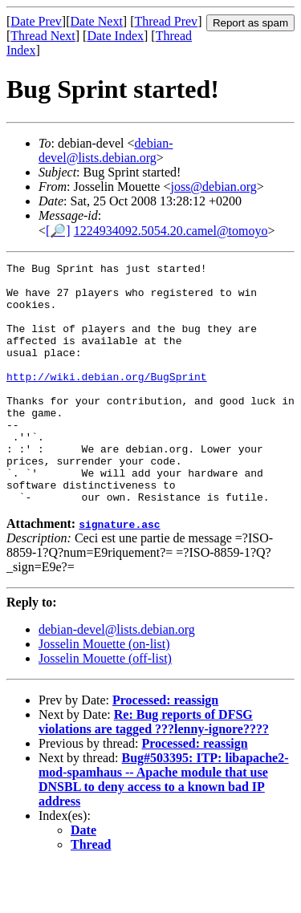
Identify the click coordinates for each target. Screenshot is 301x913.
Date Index (115, 36)
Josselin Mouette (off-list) (105, 706)
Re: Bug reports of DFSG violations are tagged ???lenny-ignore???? (154, 770)
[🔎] (58, 230)
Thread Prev (165, 21)
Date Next (97, 21)
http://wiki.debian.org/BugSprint (106, 400)
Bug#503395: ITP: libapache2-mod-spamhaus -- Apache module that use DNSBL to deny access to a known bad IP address (164, 827)
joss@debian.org (213, 186)
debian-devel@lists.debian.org (106, 150)
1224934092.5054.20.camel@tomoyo (171, 230)
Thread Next (42, 36)
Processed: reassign (165, 748)
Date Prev (36, 21)
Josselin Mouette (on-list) (104, 692)
